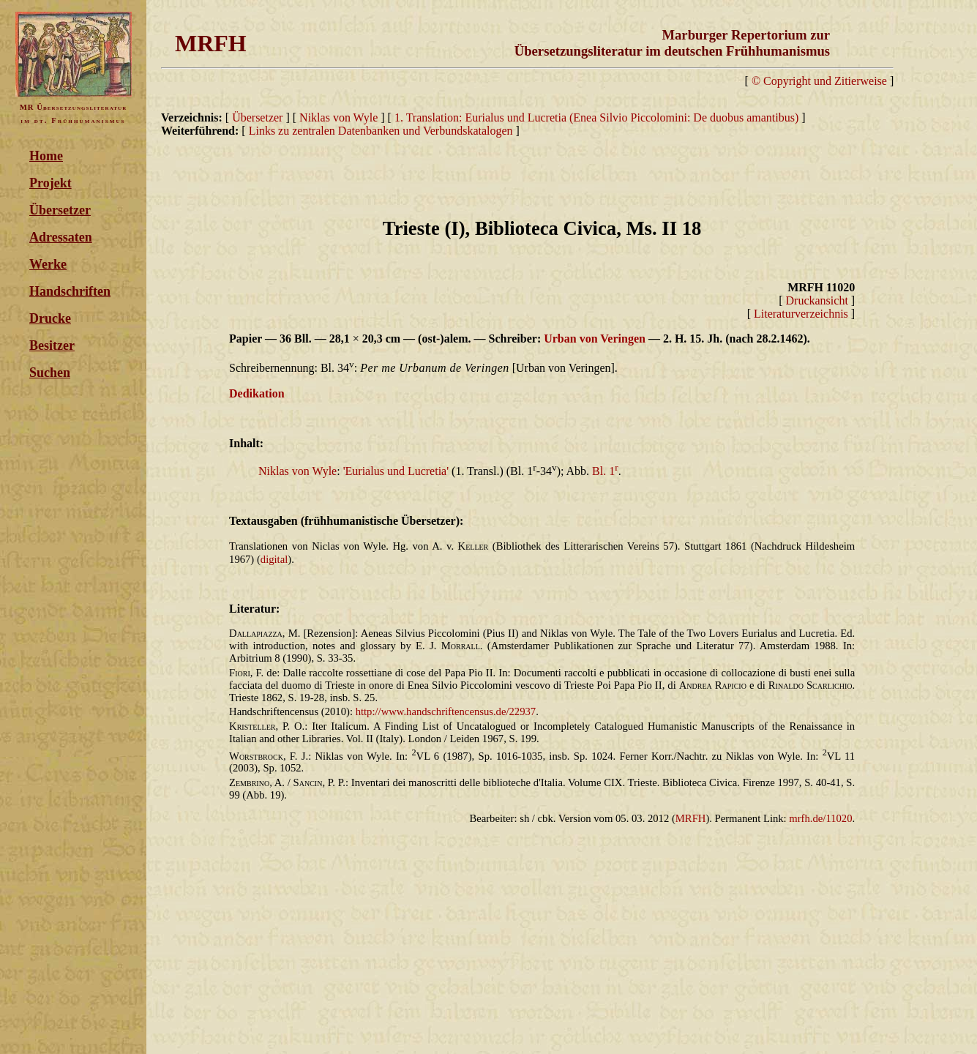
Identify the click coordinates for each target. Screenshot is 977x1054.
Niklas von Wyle (338, 117)
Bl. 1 (605, 471)
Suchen (49, 372)
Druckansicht (817, 300)
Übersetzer (60, 210)
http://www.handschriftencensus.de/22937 (446, 711)
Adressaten (60, 237)
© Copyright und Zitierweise (819, 81)
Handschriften (70, 291)
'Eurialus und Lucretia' (396, 471)
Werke (48, 264)
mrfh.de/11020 (820, 818)
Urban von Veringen (594, 338)
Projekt (50, 183)
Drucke (50, 318)
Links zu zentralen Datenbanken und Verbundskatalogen (381, 130)
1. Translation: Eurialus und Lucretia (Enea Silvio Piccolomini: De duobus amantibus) (597, 117)
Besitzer (52, 345)
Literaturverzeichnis (801, 313)
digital (274, 559)
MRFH (690, 818)
